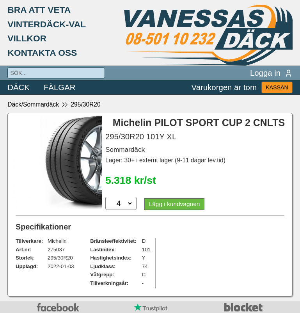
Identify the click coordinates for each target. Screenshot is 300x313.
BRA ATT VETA (39, 10)
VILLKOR (26, 38)
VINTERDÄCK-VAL (46, 24)
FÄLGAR (60, 87)
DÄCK (18, 87)
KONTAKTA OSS (42, 53)
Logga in (271, 73)
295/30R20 (85, 104)
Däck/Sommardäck (33, 104)
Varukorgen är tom (224, 87)
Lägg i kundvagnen (175, 204)
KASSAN (277, 87)
